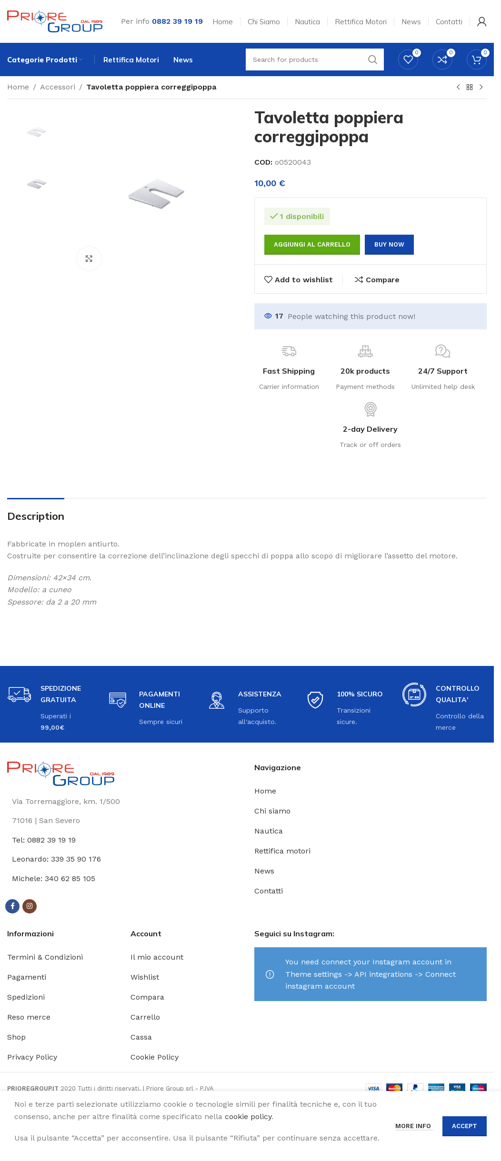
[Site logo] (54, 20)
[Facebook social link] (12, 906)
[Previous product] (458, 87)
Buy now (389, 244)
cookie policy (248, 1116)
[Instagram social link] (29, 906)
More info (414, 1126)
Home (18, 86)
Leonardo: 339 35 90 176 (56, 858)
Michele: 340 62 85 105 (53, 878)
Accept (464, 1126)
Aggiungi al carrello (312, 244)
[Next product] (481, 87)
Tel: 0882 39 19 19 (44, 839)
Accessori (57, 86)
